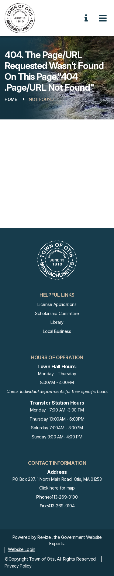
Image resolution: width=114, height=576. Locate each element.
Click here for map (56, 487)
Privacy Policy (18, 565)
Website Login (21, 549)
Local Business (57, 331)
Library (57, 322)
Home (11, 99)
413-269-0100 (57, 497)
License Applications (57, 304)
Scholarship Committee (57, 313)
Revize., (45, 537)
